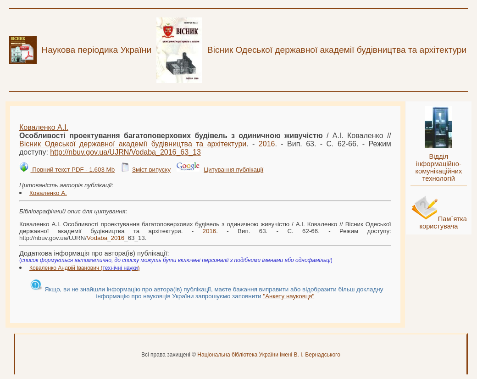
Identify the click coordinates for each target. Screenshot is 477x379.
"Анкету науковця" (288, 296)
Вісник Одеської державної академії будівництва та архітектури (132, 144)
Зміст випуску (151, 169)
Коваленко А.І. (43, 127)
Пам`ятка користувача (443, 222)
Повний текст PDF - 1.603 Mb (72, 169)
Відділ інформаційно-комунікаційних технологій (438, 167)
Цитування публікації (233, 169)
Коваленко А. (48, 193)
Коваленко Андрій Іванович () (84, 268)
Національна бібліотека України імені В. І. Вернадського (268, 354)
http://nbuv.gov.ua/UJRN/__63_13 (125, 152)
